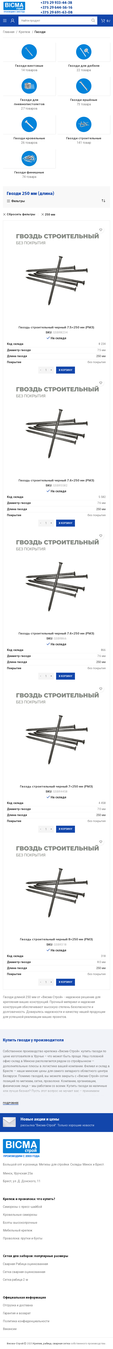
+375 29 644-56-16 (56, 7)
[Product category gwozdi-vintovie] (29, 58)
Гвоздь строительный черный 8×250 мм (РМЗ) (56, 939)
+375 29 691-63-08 (57, 12)
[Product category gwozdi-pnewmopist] (29, 95)
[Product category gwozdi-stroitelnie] (83, 131)
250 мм (101, 356)
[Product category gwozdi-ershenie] (83, 93)
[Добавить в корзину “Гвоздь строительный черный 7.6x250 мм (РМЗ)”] (65, 523)
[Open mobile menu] (5, 20)
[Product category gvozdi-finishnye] (29, 165)
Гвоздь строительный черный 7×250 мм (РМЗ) (56, 786)
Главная (9, 32)
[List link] (56, 1206)
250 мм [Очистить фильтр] (50, 214)
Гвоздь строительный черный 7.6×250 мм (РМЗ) (56, 480)
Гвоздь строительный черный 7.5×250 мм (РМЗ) (56, 327)
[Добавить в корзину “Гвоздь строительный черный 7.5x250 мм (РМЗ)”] (65, 370)
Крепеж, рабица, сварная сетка (51, 1343)
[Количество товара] (46, 370)
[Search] (57, 20)
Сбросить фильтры (21, 214)
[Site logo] (14, 7)
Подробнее (10, 1103)
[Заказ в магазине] (103, 201)
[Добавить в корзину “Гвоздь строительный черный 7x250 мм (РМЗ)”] (65, 829)
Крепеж (25, 32)
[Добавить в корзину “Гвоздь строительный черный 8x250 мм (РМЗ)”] (65, 982)
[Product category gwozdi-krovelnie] (29, 131)
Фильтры (18, 201)
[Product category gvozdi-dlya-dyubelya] (83, 58)
